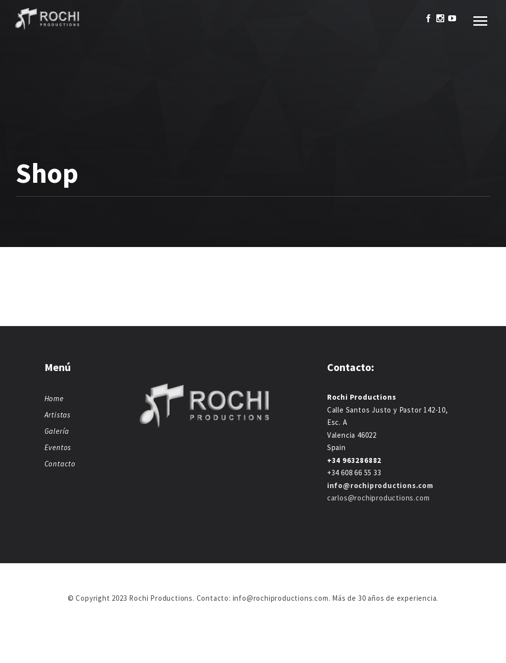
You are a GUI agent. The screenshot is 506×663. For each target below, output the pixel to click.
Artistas (57, 414)
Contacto (60, 463)
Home (54, 398)
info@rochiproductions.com (380, 485)
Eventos (58, 447)
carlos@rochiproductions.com (378, 497)
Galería (57, 431)
